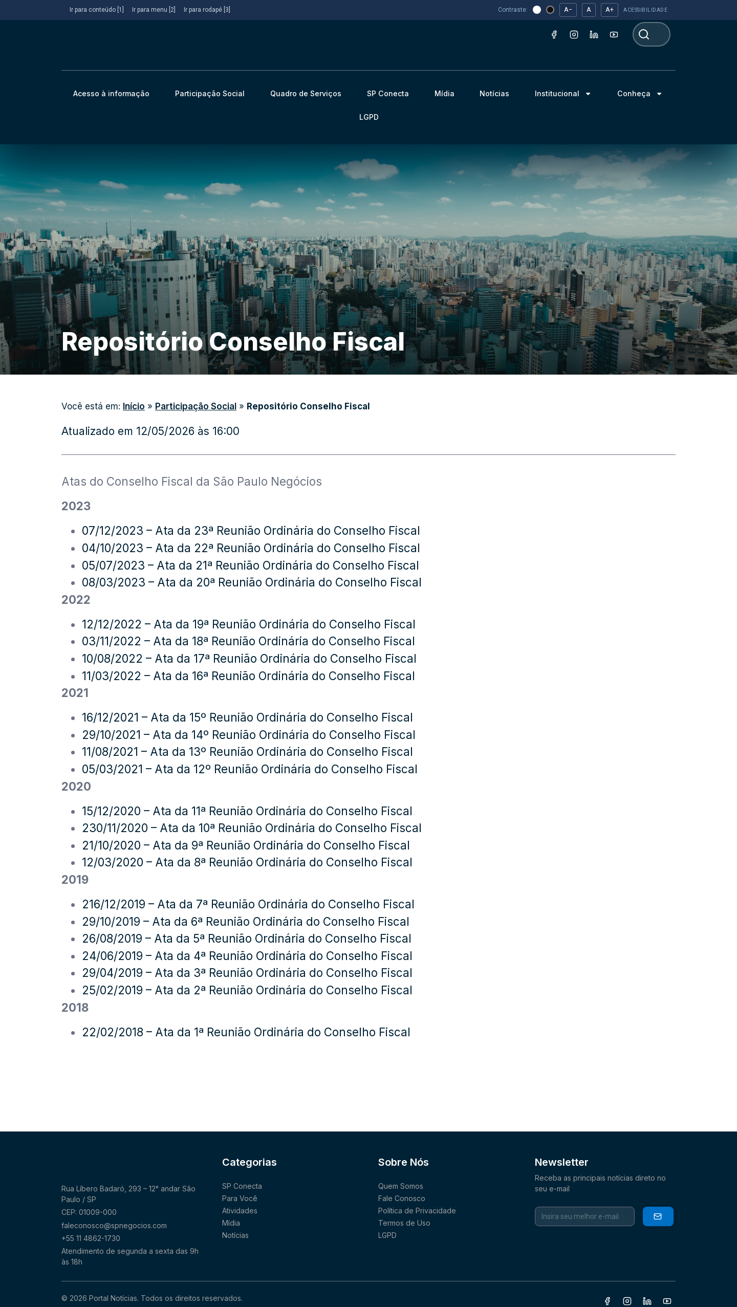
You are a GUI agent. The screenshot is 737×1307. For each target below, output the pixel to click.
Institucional (563, 93)
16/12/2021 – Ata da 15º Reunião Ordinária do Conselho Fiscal (247, 717)
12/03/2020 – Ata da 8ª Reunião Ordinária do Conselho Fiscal (247, 862)
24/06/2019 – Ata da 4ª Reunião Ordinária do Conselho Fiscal (247, 956)
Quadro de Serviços (305, 93)
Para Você (239, 1198)
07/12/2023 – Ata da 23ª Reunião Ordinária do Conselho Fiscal (251, 530)
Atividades (239, 1210)
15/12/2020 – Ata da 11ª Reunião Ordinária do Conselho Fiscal (247, 811)
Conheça (640, 93)
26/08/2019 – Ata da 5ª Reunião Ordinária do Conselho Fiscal (246, 938)
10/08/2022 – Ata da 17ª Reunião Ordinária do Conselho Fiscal (251, 658)
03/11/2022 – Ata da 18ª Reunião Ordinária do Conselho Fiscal (248, 641)
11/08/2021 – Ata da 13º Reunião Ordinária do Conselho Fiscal (247, 751)
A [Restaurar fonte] (589, 9)
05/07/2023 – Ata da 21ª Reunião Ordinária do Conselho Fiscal (250, 565)
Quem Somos (400, 1186)
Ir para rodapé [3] (207, 9)
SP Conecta (388, 93)
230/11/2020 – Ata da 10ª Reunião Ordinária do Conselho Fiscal (252, 828)
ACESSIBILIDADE (645, 10)
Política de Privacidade (417, 1210)
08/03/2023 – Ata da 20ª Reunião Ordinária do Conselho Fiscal (252, 582)
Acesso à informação (111, 93)
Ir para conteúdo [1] (97, 9)
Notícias (494, 93)
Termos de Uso (404, 1222)
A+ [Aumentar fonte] (609, 9)
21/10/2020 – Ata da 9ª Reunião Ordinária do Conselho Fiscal (246, 845)
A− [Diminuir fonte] (568, 9)
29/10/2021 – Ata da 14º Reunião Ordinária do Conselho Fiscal (249, 735)
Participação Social (210, 93)
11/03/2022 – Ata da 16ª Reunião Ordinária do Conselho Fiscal (248, 676)
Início (134, 406)
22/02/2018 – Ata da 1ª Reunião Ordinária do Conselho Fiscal (246, 1032)
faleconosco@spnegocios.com (114, 1225)
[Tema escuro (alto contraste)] (550, 10)
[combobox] (651, 34)
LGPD (369, 117)
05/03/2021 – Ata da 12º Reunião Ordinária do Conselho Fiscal (251, 769)
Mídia (444, 93)
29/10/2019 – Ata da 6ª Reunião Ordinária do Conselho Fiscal (245, 921)
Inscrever (658, 1216)
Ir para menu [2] (154, 9)
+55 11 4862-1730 (90, 1238)
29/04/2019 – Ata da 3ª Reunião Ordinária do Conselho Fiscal (247, 972)
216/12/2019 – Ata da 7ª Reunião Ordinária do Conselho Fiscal (248, 904)
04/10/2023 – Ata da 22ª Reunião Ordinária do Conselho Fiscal (251, 548)
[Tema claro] (537, 10)
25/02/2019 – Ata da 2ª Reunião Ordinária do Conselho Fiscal (247, 990)
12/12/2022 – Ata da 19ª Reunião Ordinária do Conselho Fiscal (249, 624)
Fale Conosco (401, 1198)
